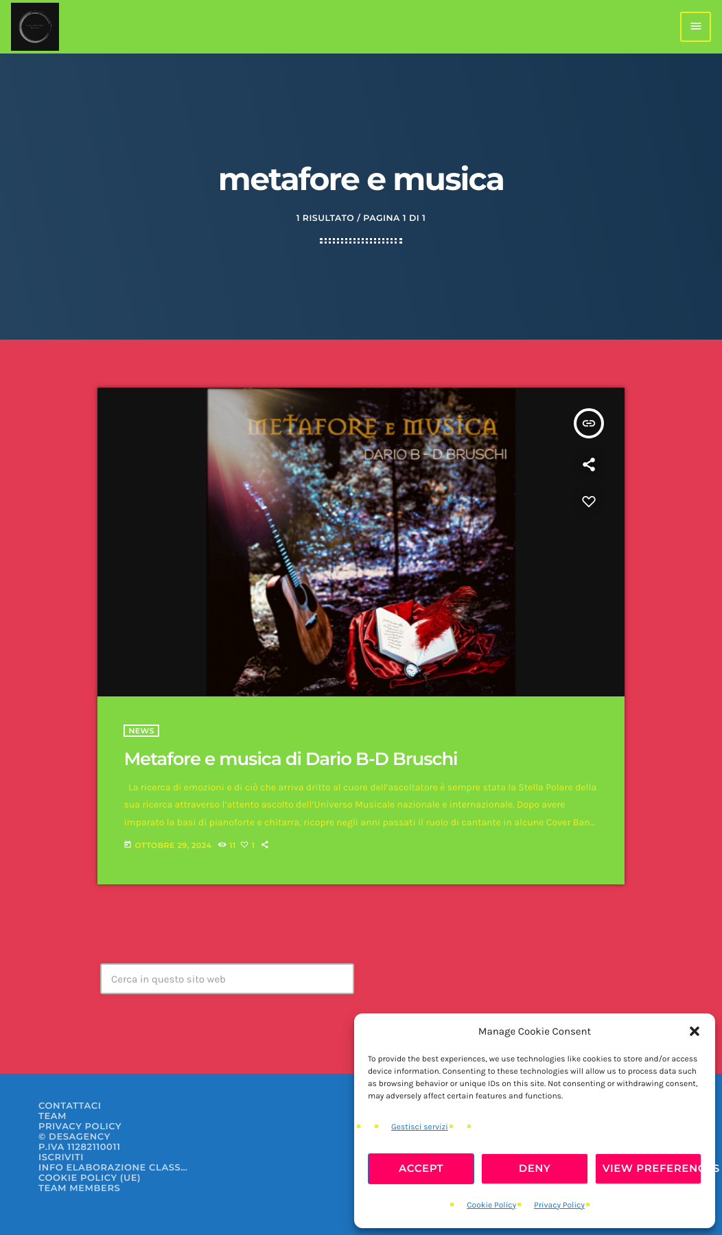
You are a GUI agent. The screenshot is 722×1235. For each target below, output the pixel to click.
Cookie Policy (491, 1205)
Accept (421, 1168)
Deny (535, 1168)
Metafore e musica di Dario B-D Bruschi (290, 759)
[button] (694, 1031)
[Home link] (35, 27)
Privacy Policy (559, 1205)
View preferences (652, 1168)
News (141, 731)
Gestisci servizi (419, 1127)
